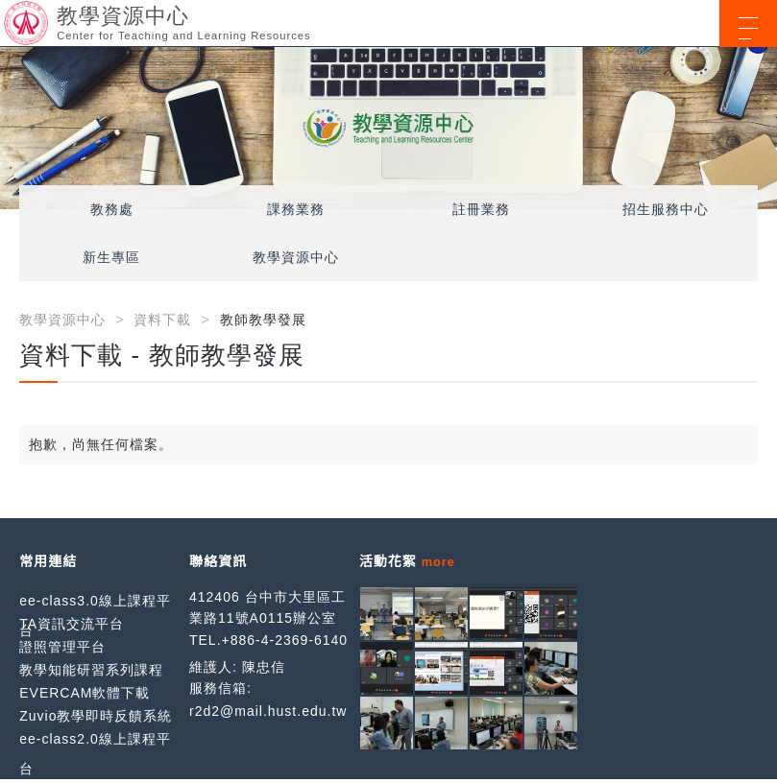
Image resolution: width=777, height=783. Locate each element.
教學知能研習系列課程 (91, 669)
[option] (388, 128)
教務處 (112, 209)
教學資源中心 (296, 257)
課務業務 (296, 209)
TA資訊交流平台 (71, 623)
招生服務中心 (665, 209)
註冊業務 (481, 209)
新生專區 (111, 257)
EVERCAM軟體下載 (84, 692)
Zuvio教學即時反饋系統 (95, 716)
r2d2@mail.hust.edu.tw (268, 711)
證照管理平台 (62, 646)
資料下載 (162, 319)
